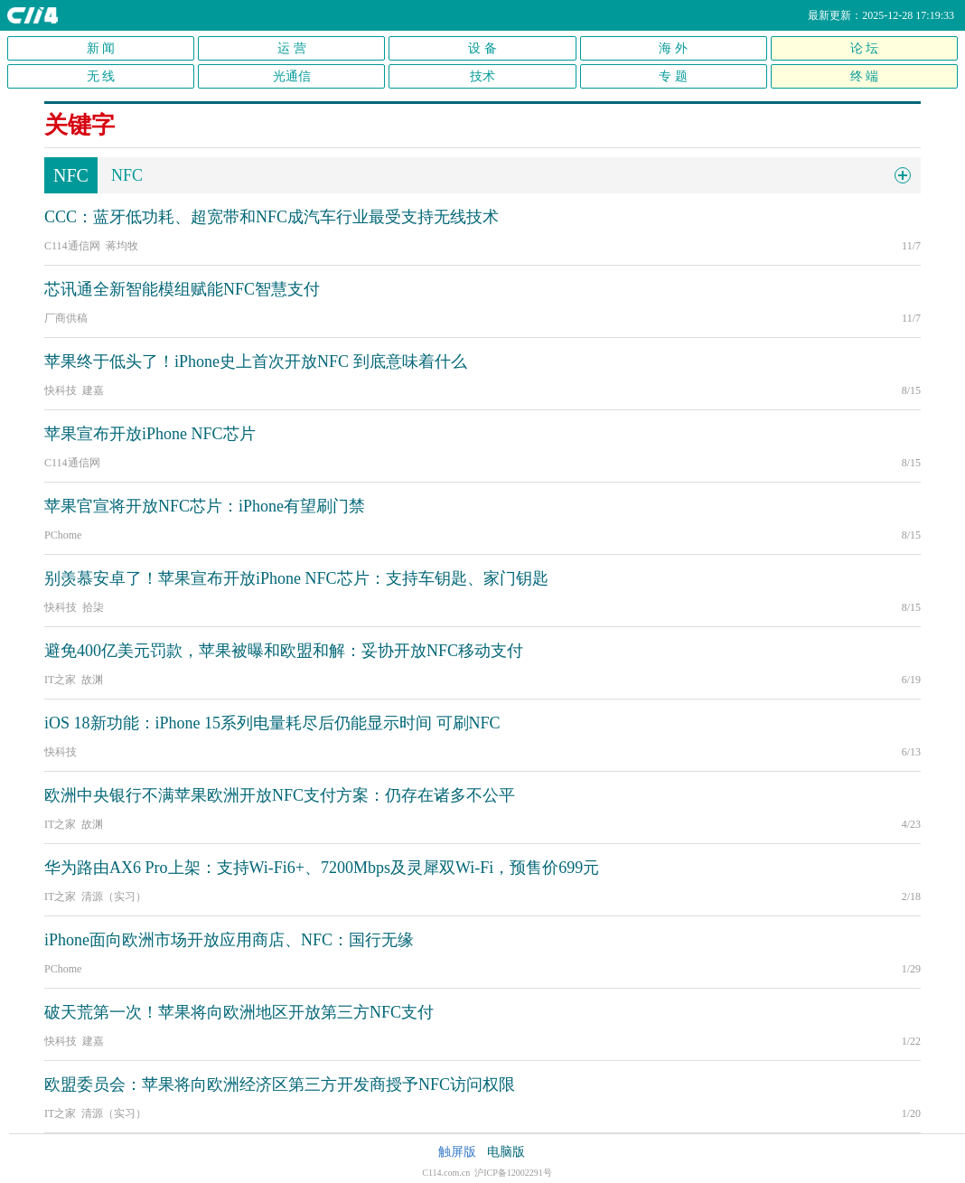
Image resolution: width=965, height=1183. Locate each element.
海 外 (673, 48)
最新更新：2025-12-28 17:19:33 (881, 15)
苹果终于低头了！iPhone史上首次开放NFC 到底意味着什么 (255, 361)
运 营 (291, 48)
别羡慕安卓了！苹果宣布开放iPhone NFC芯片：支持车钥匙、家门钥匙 (296, 578)
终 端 (864, 76)
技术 (482, 76)
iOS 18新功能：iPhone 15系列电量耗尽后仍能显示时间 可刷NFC (272, 723)
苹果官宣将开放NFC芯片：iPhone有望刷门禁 (204, 506)
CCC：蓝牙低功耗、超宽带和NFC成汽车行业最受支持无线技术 (271, 217)
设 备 (482, 48)
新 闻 (101, 48)
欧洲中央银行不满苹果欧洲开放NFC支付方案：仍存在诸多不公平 (279, 795)
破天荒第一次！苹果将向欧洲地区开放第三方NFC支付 (239, 1012)
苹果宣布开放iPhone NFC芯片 (150, 434)
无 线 (101, 76)
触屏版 (457, 1152)
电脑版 (506, 1152)
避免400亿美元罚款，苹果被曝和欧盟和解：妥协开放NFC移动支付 (283, 651)
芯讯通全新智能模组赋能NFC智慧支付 (182, 289)
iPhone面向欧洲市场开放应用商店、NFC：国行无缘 (229, 940)
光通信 (292, 76)
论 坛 (864, 48)
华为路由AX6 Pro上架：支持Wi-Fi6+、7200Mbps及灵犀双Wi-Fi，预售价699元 (321, 868)
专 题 (673, 76)
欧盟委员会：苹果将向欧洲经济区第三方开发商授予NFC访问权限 (279, 1084)
